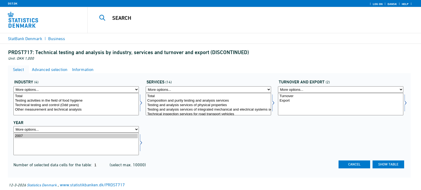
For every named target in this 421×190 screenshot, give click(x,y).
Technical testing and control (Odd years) (76, 105)
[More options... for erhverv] (76, 89)
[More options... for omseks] (340, 89)
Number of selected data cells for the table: (53, 164)
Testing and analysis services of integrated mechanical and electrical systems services (208, 109)
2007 (76, 136)
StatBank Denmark (25, 38)
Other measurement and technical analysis (76, 109)
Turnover (340, 96)
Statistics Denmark (42, 185)
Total (76, 96)
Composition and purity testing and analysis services (208, 100)
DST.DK (12, 3)
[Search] (242, 18)
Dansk (392, 4)
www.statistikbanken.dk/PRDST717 (92, 184)
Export (340, 100)
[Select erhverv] (76, 104)
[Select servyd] (208, 104)
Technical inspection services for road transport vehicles (208, 114)
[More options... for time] (76, 129)
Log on (378, 4)
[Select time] (76, 144)
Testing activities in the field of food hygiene (76, 100)
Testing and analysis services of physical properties (208, 105)
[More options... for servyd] (208, 89)
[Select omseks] (340, 104)
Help (405, 4)
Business (56, 38)
